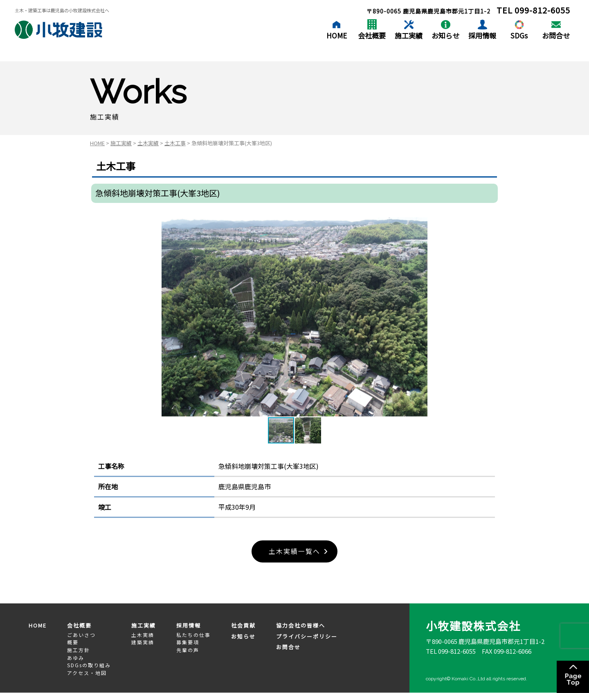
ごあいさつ (81, 634)
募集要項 (187, 642)
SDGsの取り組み (89, 665)
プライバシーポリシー (306, 636)
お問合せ (556, 35)
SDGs (519, 35)
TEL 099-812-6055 (451, 651)
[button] (420, 316)
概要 (73, 642)
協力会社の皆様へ (300, 626)
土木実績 (148, 143)
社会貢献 (243, 626)
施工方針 (78, 649)
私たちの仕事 (193, 634)
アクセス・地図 (87, 672)
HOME (336, 35)
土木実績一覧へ (294, 551)
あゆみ (75, 657)
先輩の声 (187, 649)
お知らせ (445, 35)
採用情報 (482, 35)
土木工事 (175, 143)
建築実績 (142, 642)
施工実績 (409, 35)
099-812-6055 (542, 10)
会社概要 (372, 35)
